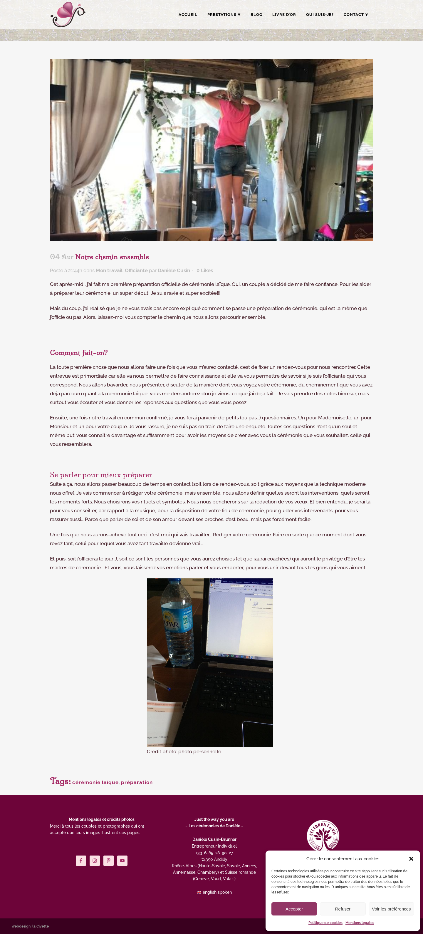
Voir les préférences (391, 908)
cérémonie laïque (95, 782)
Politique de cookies (325, 923)
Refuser (343, 908)
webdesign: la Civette (30, 926)
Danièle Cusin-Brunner (214, 839)
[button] (411, 859)
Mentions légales (359, 923)
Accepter (294, 908)
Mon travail (109, 270)
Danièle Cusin (174, 270)
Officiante (136, 270)
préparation (137, 782)
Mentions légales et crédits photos (102, 819)
